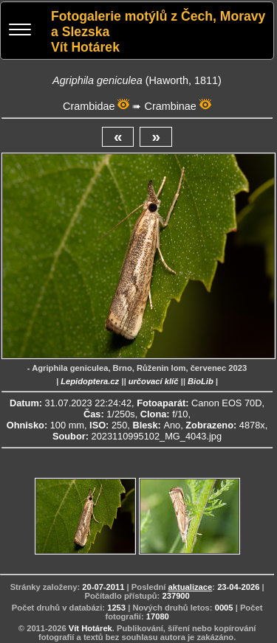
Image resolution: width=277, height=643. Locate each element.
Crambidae (88, 106)
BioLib (200, 381)
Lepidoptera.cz (90, 381)
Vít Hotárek (90, 628)
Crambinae (170, 106)
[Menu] (19, 31)
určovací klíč (154, 381)
